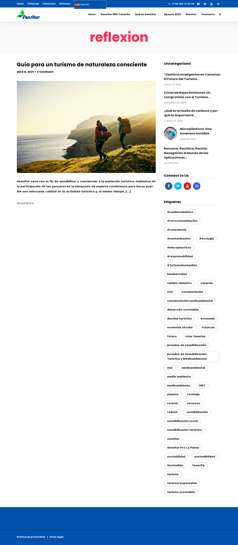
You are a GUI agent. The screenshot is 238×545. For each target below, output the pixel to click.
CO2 (170, 292)
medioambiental (193, 367)
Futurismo (49, 3)
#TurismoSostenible (182, 265)
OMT (202, 385)
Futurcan (33, 3)
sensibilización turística (184, 430)
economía (208, 318)
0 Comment (45, 71)
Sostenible (175, 465)
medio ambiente (179, 376)
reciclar (172, 403)
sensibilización (197, 412)
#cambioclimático (180, 212)
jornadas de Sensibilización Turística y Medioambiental (187, 356)
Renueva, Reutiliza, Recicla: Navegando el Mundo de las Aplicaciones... (186, 153)
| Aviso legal (55, 536)
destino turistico (179, 318)
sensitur (173, 438)
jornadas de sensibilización (186, 345)
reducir (172, 412)
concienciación (192, 292)
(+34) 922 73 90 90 (181, 3)
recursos (193, 403)
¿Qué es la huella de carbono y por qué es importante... (191, 113)
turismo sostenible (181, 492)
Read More (27, 203)
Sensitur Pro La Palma (183, 447)
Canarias (207, 283)
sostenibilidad (204, 456)
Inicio (20, 3)
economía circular (180, 327)
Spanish (82, 4)
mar (170, 367)
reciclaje (193, 394)
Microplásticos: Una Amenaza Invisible (196, 131)
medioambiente (178, 385)
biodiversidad (177, 274)
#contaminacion (179, 238)
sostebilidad (176, 456)
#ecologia (206, 238)
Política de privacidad (32, 536)
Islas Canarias (195, 336)
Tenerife (198, 465)
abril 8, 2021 (25, 71)
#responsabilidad (180, 256)
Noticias (64, 3)
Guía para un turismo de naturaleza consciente (82, 64)
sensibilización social (182, 421)
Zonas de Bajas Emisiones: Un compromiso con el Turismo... (187, 94)
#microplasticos (179, 247)
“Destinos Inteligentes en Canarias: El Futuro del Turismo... (192, 76)
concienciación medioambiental (190, 301)
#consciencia (176, 229)
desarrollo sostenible (183, 309)
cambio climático (179, 283)
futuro (172, 336)
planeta (172, 394)
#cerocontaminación (182, 220)
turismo (173, 474)
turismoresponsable (182, 483)
